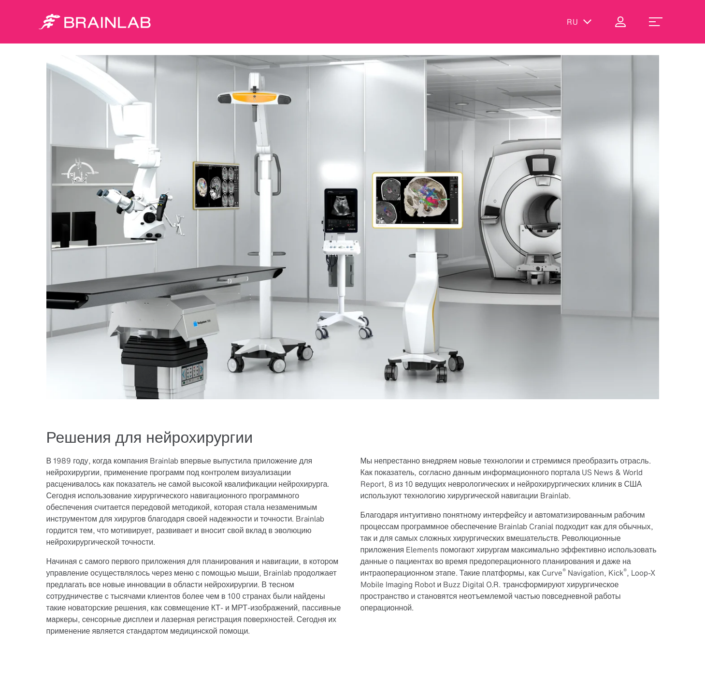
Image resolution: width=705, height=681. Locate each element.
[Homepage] (95, 21)
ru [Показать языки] (579, 21)
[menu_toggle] (655, 22)
